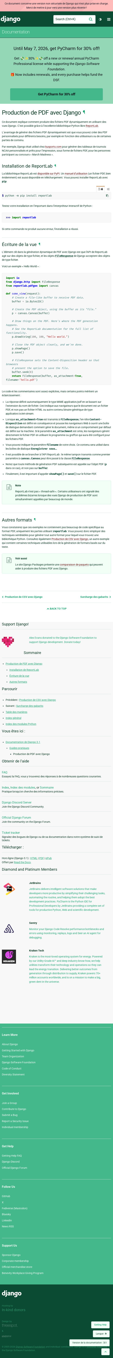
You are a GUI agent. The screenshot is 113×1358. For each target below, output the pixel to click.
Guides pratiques (19, 748)
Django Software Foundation (19, 1062)
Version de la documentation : (89, 1342)
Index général (13, 718)
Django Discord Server (16, 802)
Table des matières (16, 712)
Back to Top (57, 608)
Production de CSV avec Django (22, 596)
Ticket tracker (11, 832)
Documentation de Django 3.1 (23, 742)
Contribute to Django (14, 1109)
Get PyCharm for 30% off (56, 94)
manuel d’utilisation (76, 173)
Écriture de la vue (19, 675)
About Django (10, 1044)
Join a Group (9, 1103)
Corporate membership (15, 1260)
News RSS (8, 1226)
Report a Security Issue (15, 1121)
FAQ (4, 772)
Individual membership (15, 1127)
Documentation (16, 32)
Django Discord (11, 1161)
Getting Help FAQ (12, 1155)
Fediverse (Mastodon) (14, 1208)
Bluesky (6, 1214)
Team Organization (13, 1056)
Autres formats (18, 681)
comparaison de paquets (74, 564)
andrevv (11, 1336)
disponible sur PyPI (48, 173)
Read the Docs (22, 862)
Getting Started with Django (18, 1050)
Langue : (101, 1333)
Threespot (11, 1326)
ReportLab (92, 125)
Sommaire (47, 787)
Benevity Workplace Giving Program (22, 1273)
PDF (41, 858)
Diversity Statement (13, 1074)
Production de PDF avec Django (24, 663)
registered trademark (96, 1346)
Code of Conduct (11, 1068)
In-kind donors (13, 1310)
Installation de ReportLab (24, 669)
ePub (49, 858)
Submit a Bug (9, 1115)
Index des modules (22, 787)
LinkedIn (7, 1220)
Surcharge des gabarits (95, 596)
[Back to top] (105, 1351)
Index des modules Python (21, 723)
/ (100, 189)
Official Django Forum (16, 817)
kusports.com (53, 146)
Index (5, 787)
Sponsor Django (11, 1254)
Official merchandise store (17, 1266)
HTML (33, 858)
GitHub (6, 1196)
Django (10, 19)
